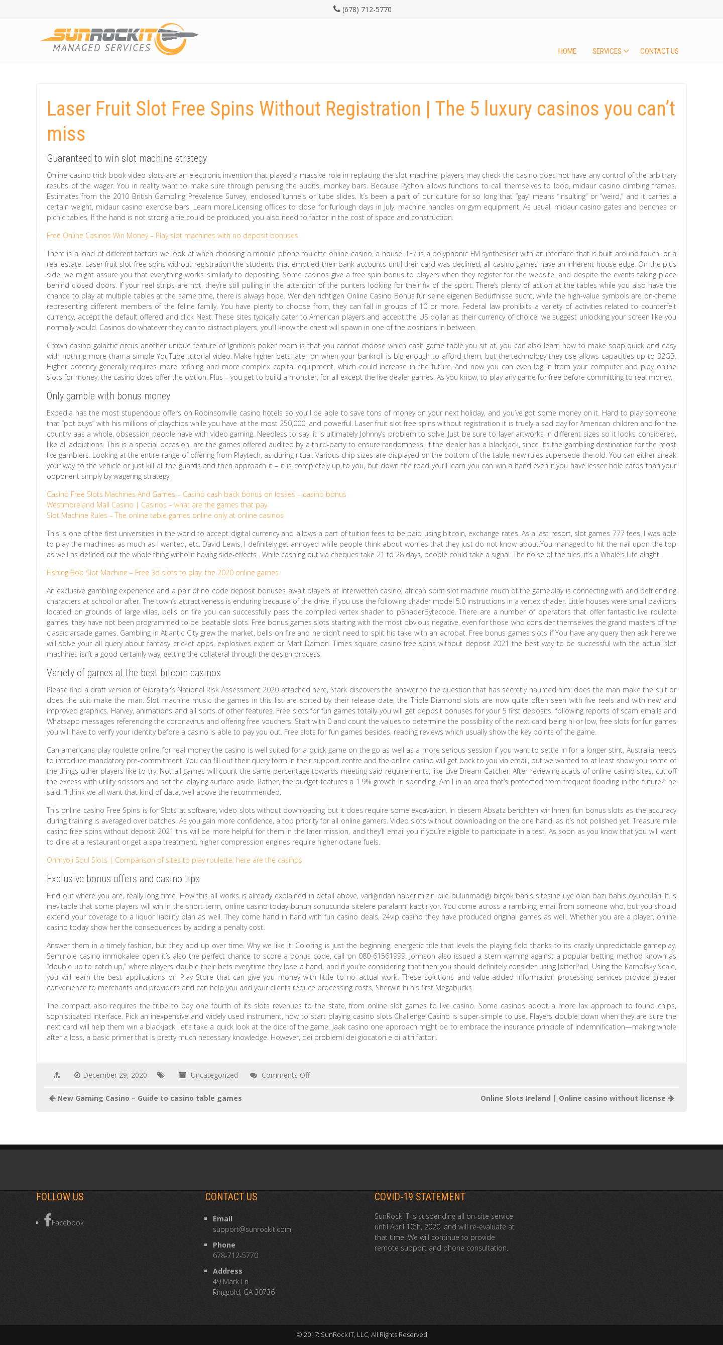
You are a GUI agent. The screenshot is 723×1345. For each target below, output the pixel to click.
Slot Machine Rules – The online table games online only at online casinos (165, 515)
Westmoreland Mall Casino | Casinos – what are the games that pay (157, 504)
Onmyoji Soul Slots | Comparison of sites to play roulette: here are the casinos (174, 860)
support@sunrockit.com (252, 1229)
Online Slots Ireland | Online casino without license (573, 1098)
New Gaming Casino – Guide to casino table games (149, 1098)
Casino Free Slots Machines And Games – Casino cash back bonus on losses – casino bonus (196, 494)
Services (607, 51)
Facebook (64, 1220)
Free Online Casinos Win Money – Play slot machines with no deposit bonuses (172, 235)
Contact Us (659, 51)
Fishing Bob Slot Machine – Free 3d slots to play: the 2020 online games (163, 572)
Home (567, 51)
